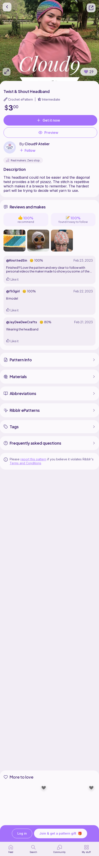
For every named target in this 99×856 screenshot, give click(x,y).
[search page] (33, 849)
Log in (22, 833)
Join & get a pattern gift (60, 833)
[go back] (7, 7)
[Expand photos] (7, 72)
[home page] (10, 849)
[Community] (59, 849)
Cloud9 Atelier (37, 144)
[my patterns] (86, 849)
